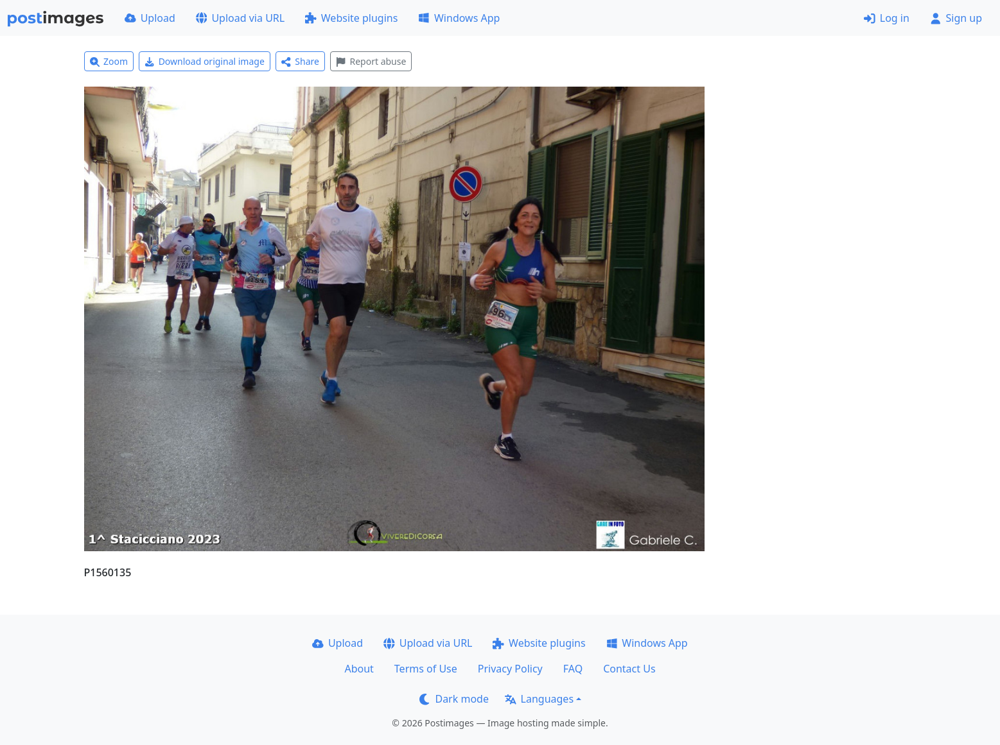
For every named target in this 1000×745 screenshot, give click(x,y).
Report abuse (371, 61)
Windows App (459, 18)
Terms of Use (425, 669)
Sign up (956, 18)
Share (300, 61)
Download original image (205, 61)
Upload (150, 18)
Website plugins (351, 18)
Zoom (109, 61)
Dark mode (454, 699)
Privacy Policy (510, 669)
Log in (886, 18)
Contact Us (629, 669)
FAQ (573, 669)
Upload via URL (240, 18)
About (358, 669)
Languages (539, 699)
